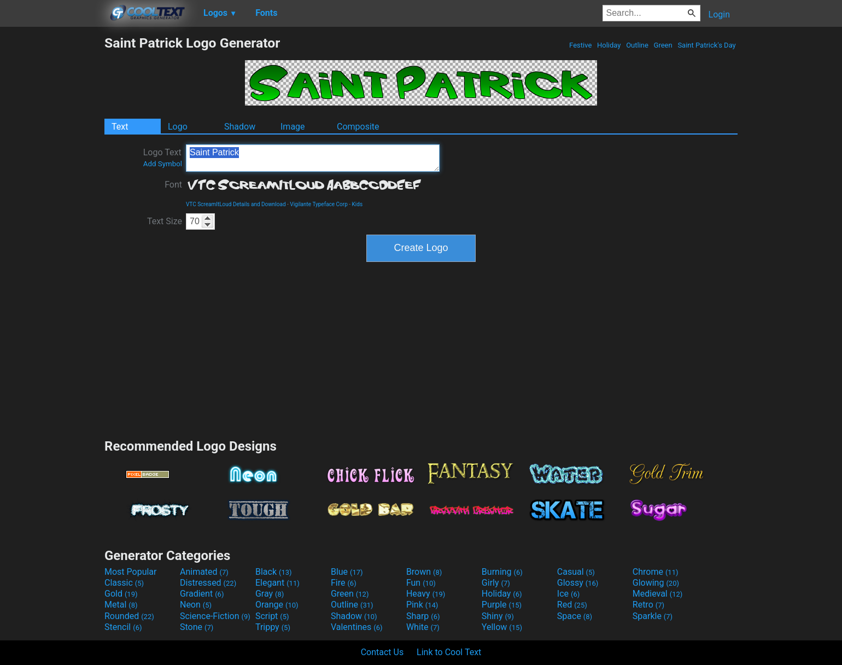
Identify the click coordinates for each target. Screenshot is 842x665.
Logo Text (162, 157)
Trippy (272, 627)
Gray (269, 593)
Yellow (502, 627)
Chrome (656, 572)
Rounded (129, 616)
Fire (343, 583)
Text (120, 126)
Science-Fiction (215, 616)
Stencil (123, 627)
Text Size (164, 221)
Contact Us (382, 652)
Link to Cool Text (449, 652)
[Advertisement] (52, 199)
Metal (121, 604)
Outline (637, 45)
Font (173, 184)
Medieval (658, 593)
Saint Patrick (313, 158)
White (423, 627)
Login (719, 14)
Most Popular (130, 572)
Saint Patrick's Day (707, 45)
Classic (124, 583)
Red (572, 604)
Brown (424, 572)
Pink (422, 604)
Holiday (609, 45)
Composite (358, 126)
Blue (347, 572)
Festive (581, 45)
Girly (496, 583)
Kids (357, 204)
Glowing (656, 583)
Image (292, 126)
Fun (421, 583)
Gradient (202, 593)
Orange (277, 604)
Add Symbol (162, 164)
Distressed (208, 583)
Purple (502, 604)
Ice (568, 593)
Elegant (277, 583)
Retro (648, 604)
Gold (121, 593)
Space (574, 616)
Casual (576, 572)
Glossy (578, 583)
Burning (502, 572)
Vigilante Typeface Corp (319, 204)
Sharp (423, 616)
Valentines (357, 627)
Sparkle (653, 616)
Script (272, 616)
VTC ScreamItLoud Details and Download (236, 204)
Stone (196, 627)
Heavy (425, 593)
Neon (196, 604)
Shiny (498, 616)
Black (273, 572)
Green (663, 45)
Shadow (239, 126)
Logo (178, 126)
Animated (204, 572)
